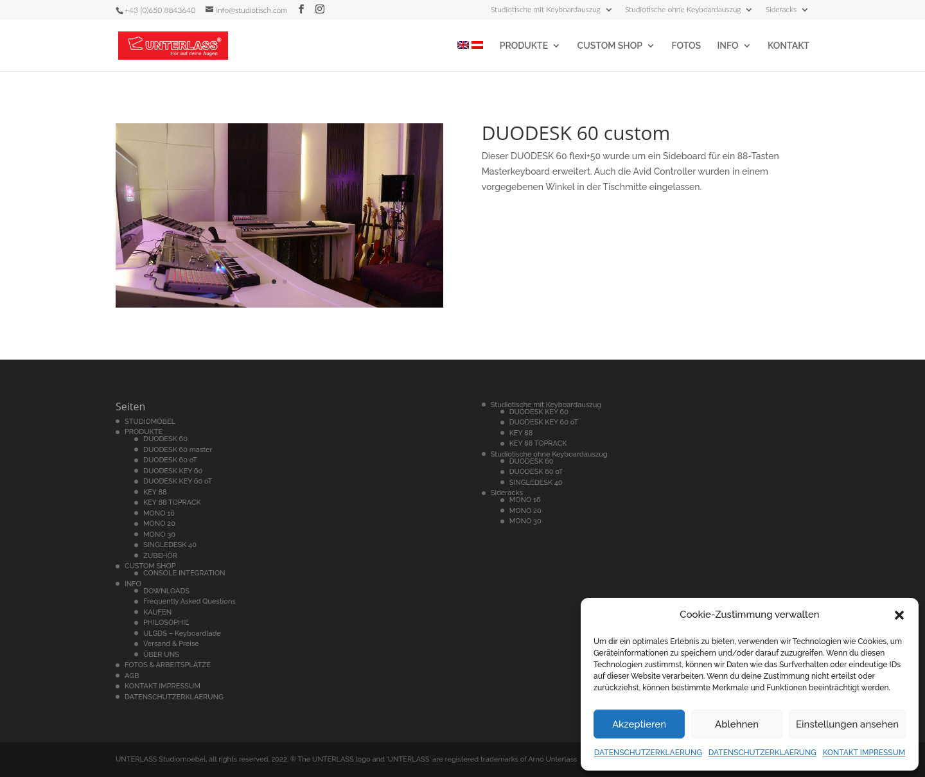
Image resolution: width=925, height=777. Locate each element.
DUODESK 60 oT (170, 460)
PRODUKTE (524, 46)
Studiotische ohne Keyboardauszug (683, 10)
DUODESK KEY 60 (172, 471)
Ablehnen (737, 724)
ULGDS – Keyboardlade (182, 633)
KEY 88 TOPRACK (172, 502)
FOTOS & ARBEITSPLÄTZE (168, 665)
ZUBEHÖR (160, 556)
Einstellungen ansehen (847, 724)
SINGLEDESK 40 (170, 545)
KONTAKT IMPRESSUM (864, 752)
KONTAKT (788, 46)
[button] (899, 615)
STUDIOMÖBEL (150, 421)
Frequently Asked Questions (189, 601)
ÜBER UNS (161, 654)
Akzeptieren (639, 724)
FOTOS (686, 46)
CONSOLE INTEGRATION (184, 573)
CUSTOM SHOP (609, 46)
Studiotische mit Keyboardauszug (546, 10)
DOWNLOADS (166, 591)
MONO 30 (159, 534)
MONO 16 (159, 513)
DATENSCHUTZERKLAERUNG (648, 752)
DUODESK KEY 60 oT (177, 481)
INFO (728, 46)
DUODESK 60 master (178, 450)
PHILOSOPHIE (166, 622)
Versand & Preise (171, 644)
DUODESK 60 (165, 439)
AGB (132, 676)
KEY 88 (155, 492)
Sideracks (781, 10)
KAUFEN (157, 612)
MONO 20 (159, 523)
